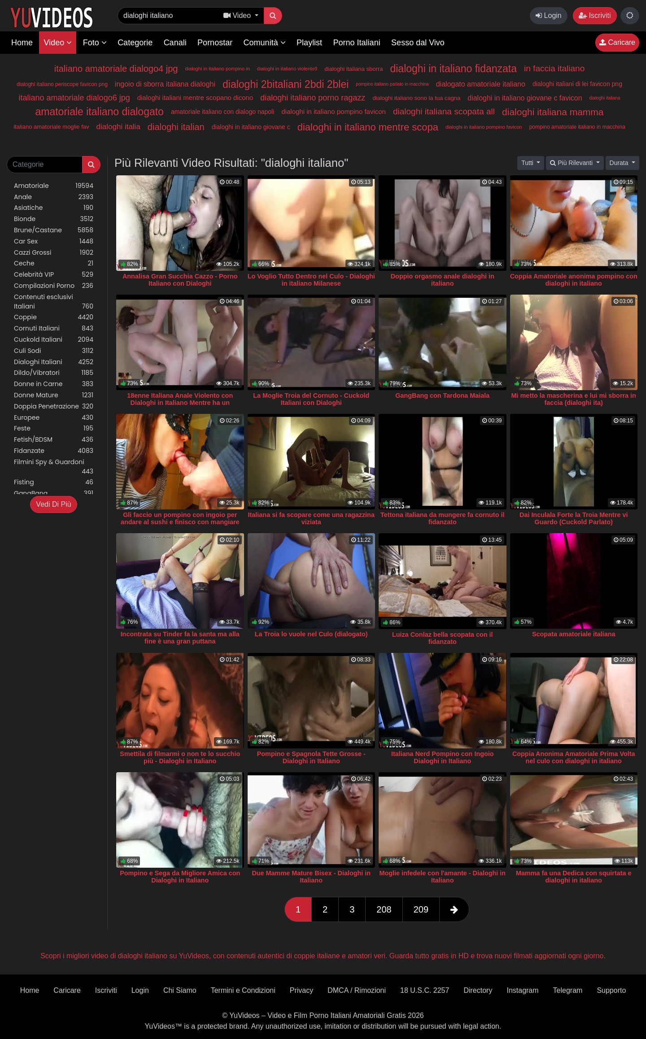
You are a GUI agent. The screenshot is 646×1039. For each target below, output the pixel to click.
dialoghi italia (118, 126)
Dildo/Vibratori (53, 373)
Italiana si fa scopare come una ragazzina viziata (311, 518)
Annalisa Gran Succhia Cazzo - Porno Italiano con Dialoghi (180, 280)
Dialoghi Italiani (53, 362)
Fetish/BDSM (53, 439)
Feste (53, 428)
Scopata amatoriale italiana (573, 634)
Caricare (617, 42)
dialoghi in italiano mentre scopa (367, 127)
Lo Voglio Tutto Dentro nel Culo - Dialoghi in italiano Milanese (311, 280)
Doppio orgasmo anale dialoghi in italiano (442, 280)
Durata (620, 162)
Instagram (522, 990)
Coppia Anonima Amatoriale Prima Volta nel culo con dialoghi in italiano (573, 757)
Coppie (53, 317)
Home (22, 42)
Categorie (135, 42)
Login (549, 15)
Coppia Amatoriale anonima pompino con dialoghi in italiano (573, 280)
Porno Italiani (356, 42)
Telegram (568, 990)
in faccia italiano (554, 68)
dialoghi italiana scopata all (444, 111)
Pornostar (214, 42)
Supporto (611, 990)
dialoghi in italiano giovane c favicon (524, 98)
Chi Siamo (179, 990)
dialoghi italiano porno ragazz (312, 97)
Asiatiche (53, 208)
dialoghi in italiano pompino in (217, 68)
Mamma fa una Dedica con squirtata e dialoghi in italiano (574, 876)
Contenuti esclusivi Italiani (53, 301)
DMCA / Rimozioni (356, 990)
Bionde (53, 219)
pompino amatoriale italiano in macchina (577, 127)
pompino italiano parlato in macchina (392, 84)
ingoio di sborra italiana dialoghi (165, 84)
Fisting (53, 482)
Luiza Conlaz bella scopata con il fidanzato (442, 638)
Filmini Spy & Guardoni (53, 466)
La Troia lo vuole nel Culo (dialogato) (311, 634)
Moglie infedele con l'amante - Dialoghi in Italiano (442, 876)
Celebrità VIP (53, 274)
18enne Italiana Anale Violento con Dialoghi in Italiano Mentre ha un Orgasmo (180, 402)
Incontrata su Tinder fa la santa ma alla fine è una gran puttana (180, 637)
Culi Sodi (53, 351)
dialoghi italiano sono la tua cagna (416, 98)
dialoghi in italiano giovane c (251, 126)
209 (421, 909)
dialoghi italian (176, 127)
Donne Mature (53, 395)
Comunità (265, 42)
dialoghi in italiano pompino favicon (333, 111)
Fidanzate (53, 451)
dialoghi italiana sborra (353, 68)
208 (383, 909)
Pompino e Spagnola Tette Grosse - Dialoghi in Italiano (311, 757)
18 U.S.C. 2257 (424, 990)
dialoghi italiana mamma (552, 112)
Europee (53, 417)
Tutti (528, 162)
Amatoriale (53, 186)
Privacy (301, 990)
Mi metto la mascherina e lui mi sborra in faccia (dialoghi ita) (573, 399)
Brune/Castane (53, 230)
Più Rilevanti (572, 162)
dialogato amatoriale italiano (480, 84)
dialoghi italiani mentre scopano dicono (195, 97)
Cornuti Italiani (53, 328)
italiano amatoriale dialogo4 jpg (116, 69)
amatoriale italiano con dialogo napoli (222, 111)
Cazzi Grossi (53, 252)
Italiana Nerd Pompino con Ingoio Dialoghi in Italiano (442, 757)
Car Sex (53, 241)
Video (58, 42)
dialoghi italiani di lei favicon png (577, 83)
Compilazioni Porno (53, 286)
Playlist (309, 42)
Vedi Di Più (53, 504)
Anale (53, 197)
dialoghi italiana (604, 98)
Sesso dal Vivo (418, 42)
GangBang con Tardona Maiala (442, 395)
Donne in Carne (53, 384)
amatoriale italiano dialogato (99, 111)
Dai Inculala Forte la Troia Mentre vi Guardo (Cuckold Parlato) (573, 518)
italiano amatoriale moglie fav (51, 126)
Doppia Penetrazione (53, 406)
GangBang (53, 493)
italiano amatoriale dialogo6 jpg (74, 97)
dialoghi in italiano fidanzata (453, 68)
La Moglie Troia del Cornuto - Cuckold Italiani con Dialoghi (311, 399)
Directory (477, 990)
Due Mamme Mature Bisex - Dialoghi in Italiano (311, 876)
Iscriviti (595, 15)
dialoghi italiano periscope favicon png (62, 84)
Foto (95, 42)
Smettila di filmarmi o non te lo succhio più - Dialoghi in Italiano (180, 757)
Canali (175, 42)
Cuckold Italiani (53, 339)
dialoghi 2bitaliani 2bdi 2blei (286, 84)
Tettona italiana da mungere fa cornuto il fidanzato (442, 518)
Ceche (53, 263)
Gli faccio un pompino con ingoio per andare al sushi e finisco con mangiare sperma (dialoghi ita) (180, 522)
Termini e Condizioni (243, 990)
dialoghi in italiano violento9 (287, 68)
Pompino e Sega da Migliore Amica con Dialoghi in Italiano (180, 876)
